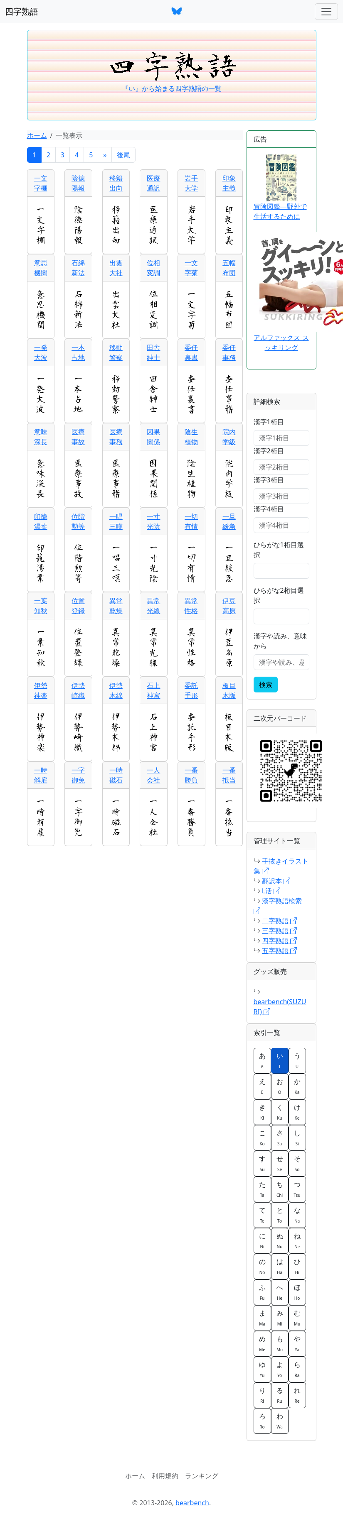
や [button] (297, 1343)
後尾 (123, 154)
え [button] (262, 1086)
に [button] (262, 1240)
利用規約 (165, 1475)
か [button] (297, 1086)
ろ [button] (262, 1420)
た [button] (262, 1189)
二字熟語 (279, 920)
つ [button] (297, 1189)
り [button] (262, 1395)
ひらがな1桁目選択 (279, 549)
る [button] (279, 1395)
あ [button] (262, 1060)
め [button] (262, 1343)
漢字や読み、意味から (280, 641)
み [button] (279, 1317)
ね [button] (297, 1240)
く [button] (279, 1112)
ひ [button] (297, 1266)
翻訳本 (276, 880)
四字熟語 (21, 11)
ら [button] (297, 1369)
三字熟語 (279, 930)
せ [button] (279, 1163)
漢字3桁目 (269, 479)
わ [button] (279, 1420)
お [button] (279, 1086)
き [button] (262, 1112)
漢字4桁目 (269, 509)
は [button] (279, 1266)
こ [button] (262, 1137)
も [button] (279, 1343)
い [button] (279, 1060)
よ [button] (279, 1369)
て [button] (262, 1215)
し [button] (297, 1137)
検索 (265, 684)
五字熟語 (279, 950)
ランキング (201, 1475)
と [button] (279, 1215)
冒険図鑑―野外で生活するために (280, 187)
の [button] (262, 1266)
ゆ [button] (262, 1369)
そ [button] (297, 1163)
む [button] (297, 1317)
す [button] (262, 1163)
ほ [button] (297, 1292)
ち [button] (279, 1189)
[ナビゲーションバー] (326, 11)
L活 (271, 890)
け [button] (297, 1112)
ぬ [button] (279, 1240)
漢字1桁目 (269, 421)
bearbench (192, 1502)
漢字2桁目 (269, 450)
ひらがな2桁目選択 (279, 595)
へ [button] (279, 1292)
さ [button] (279, 1137)
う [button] (297, 1060)
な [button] (297, 1215)
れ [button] (297, 1395)
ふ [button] (262, 1292)
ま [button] (262, 1317)
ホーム (37, 135)
